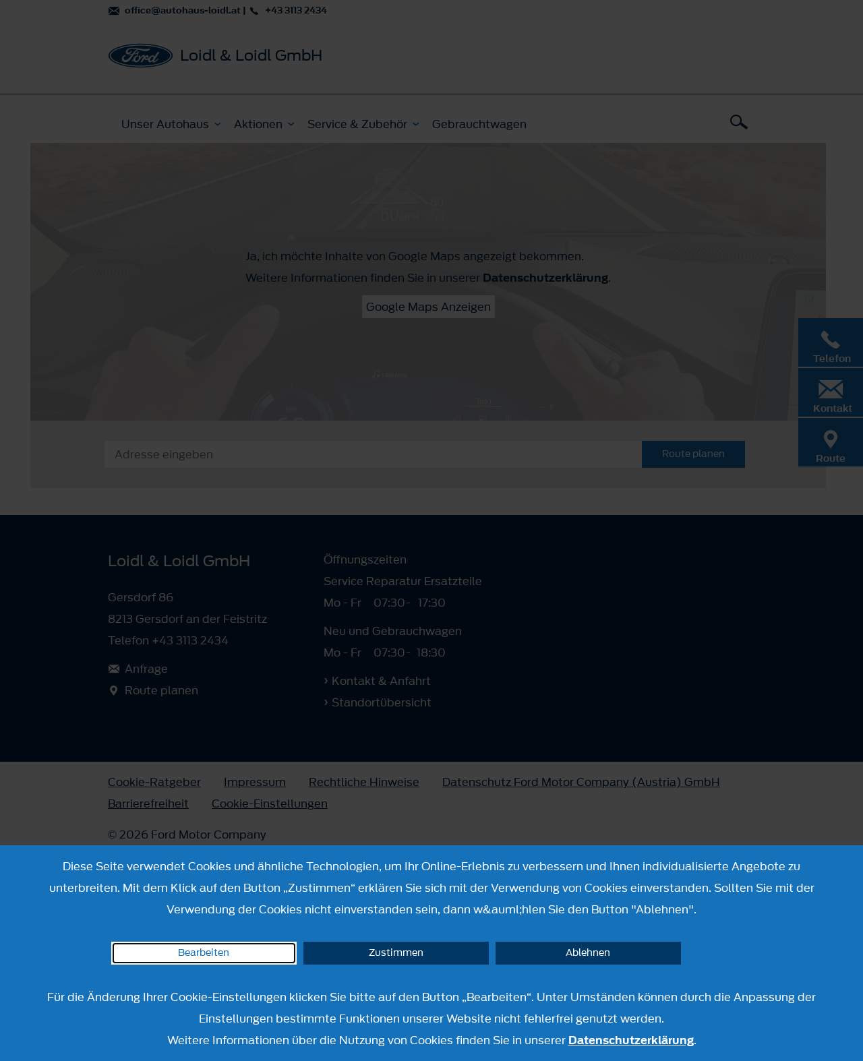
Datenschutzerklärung (631, 1040)
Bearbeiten (203, 953)
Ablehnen (588, 953)
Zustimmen (396, 953)
